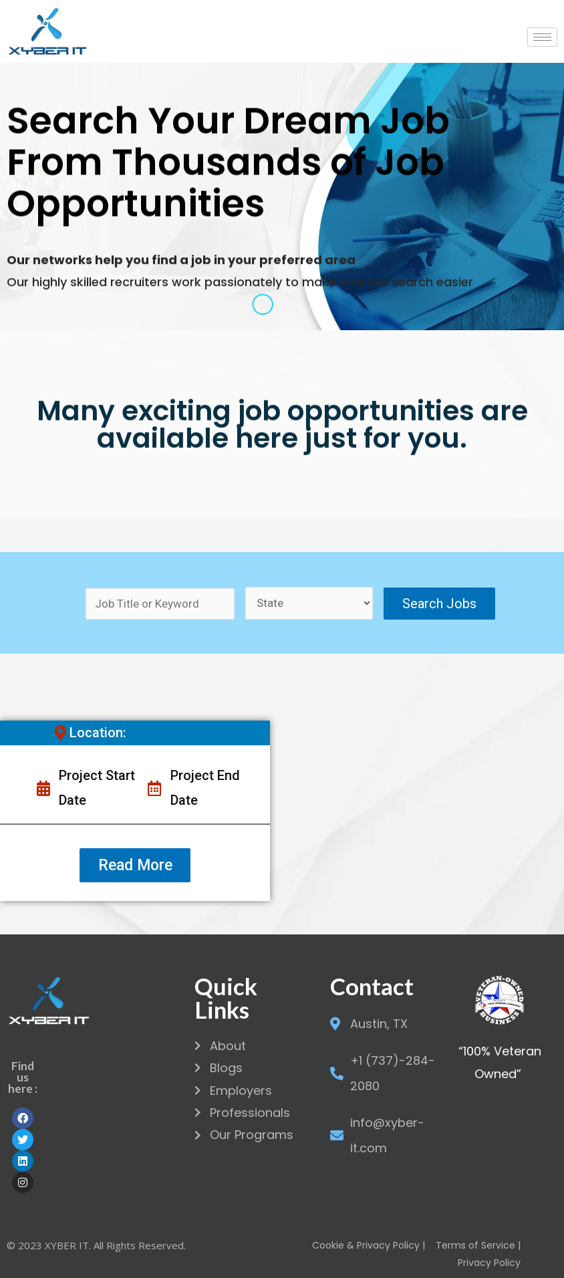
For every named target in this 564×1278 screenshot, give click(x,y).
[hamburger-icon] (542, 37)
